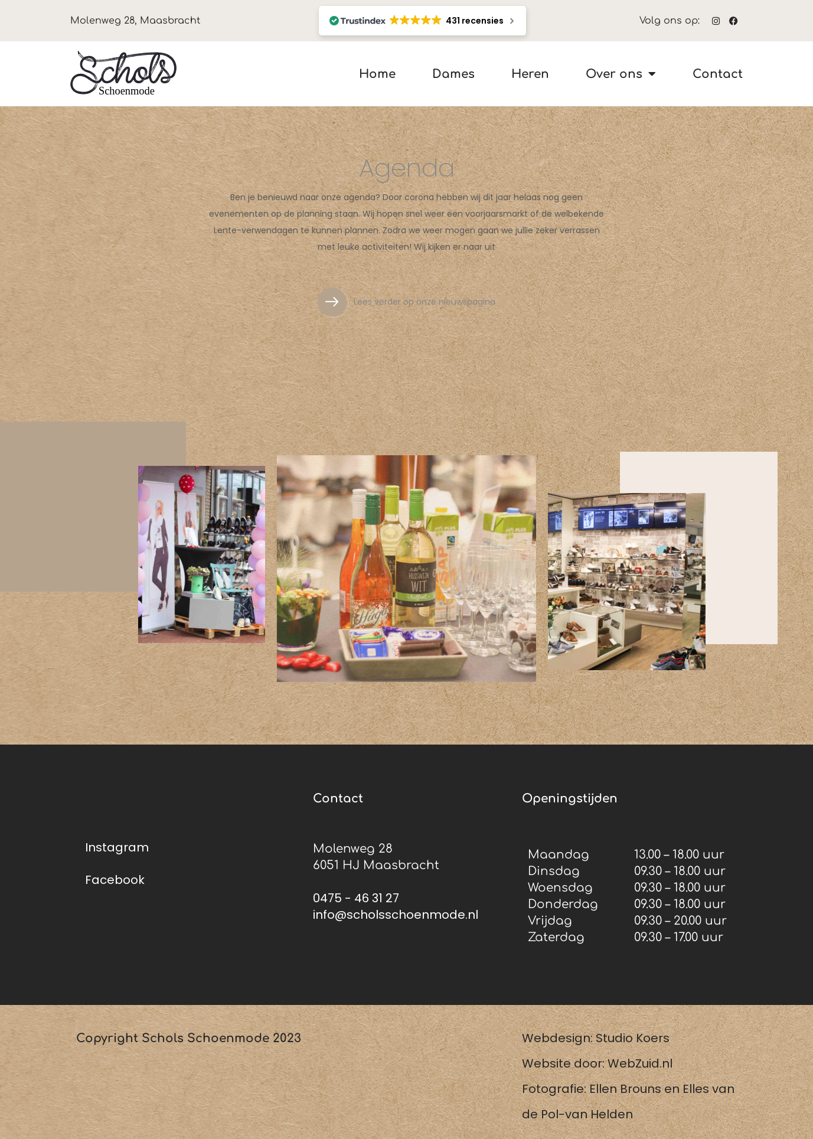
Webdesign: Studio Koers (596, 1038)
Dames (453, 74)
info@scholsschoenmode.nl (395, 914)
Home (377, 74)
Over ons (621, 74)
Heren (530, 74)
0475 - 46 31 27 (356, 898)
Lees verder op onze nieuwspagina (424, 302)
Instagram (117, 847)
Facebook (115, 880)
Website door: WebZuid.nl (597, 1063)
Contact (718, 74)
